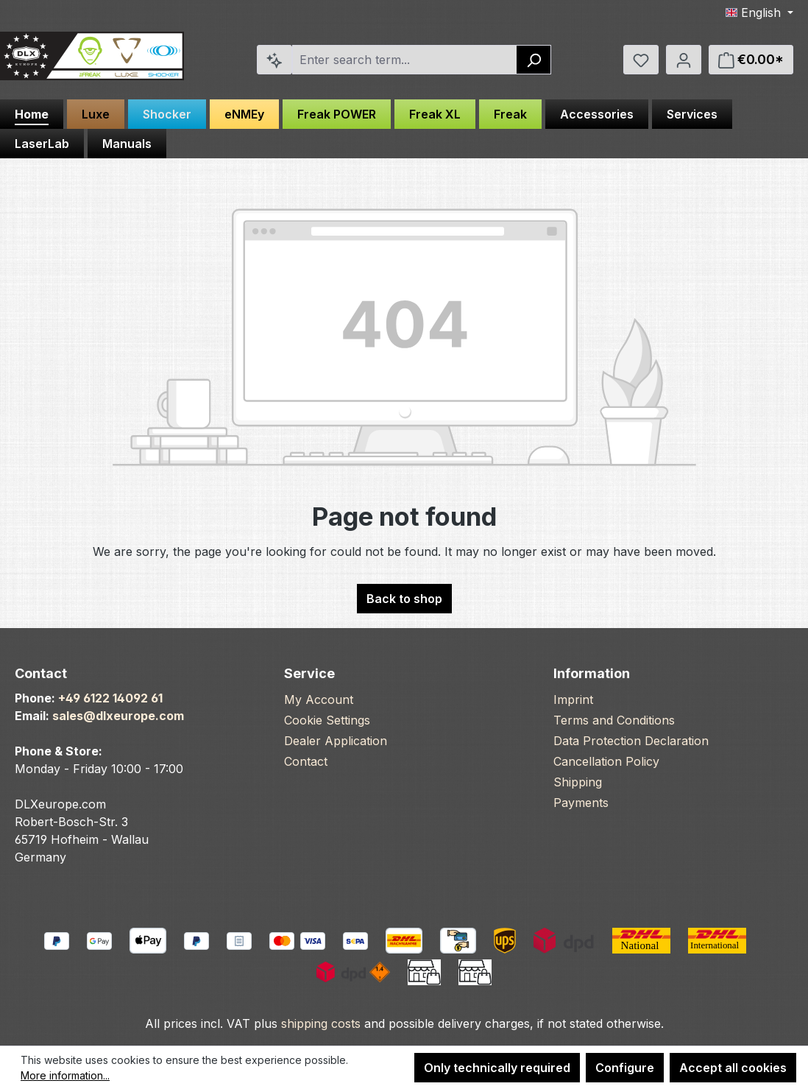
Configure (624, 1067)
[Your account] (683, 59)
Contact (305, 761)
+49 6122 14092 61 (110, 698)
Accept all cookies (733, 1067)
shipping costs (321, 1023)
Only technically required (497, 1067)
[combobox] (404, 59)
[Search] (534, 59)
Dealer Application (335, 740)
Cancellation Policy (606, 761)
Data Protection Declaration (631, 740)
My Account (318, 699)
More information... (65, 1075)
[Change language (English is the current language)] (759, 12)
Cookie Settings (327, 720)
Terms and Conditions (614, 720)
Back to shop (404, 598)
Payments (581, 802)
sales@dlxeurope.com (118, 715)
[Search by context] (274, 59)
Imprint (573, 699)
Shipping (577, 782)
